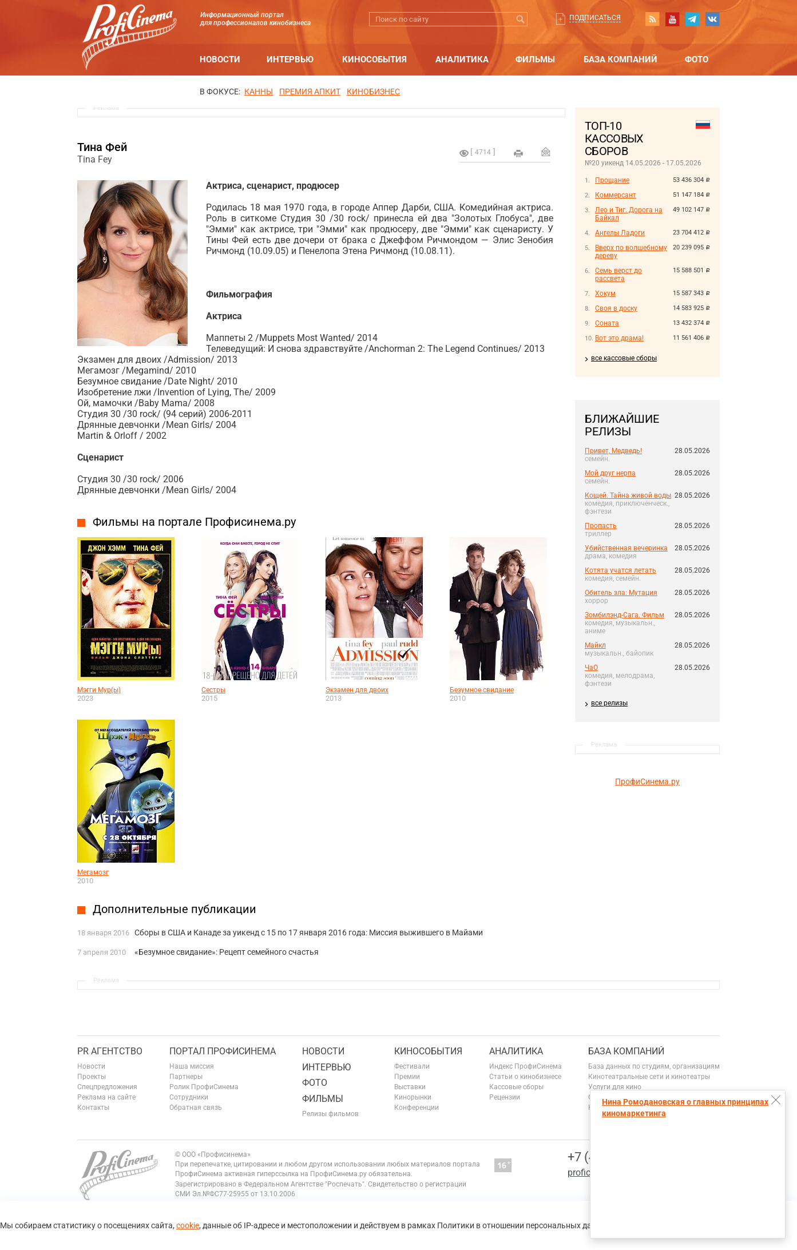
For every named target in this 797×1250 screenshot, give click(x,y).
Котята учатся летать (620, 570)
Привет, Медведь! (613, 451)
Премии (407, 1077)
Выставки (410, 1087)
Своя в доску (616, 308)
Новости (220, 59)
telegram (692, 19)
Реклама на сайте (106, 1097)
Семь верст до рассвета (618, 275)
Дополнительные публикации (174, 909)
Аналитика (462, 59)
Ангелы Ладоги (620, 233)
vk (712, 19)
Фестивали (412, 1066)
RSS (652, 19)
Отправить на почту (545, 151)
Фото (696, 59)
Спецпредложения (107, 1087)
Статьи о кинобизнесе (525, 1077)
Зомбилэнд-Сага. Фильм (624, 615)
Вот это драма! (619, 338)
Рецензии (504, 1097)
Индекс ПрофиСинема (525, 1066)
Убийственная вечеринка (626, 548)
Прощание (612, 180)
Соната (607, 323)
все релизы (609, 703)
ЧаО (591, 668)
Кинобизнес (373, 91)
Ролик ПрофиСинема (204, 1087)
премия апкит (309, 91)
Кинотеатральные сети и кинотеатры (649, 1077)
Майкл (595, 645)
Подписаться (595, 18)
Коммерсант (615, 195)
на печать (518, 153)
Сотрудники (188, 1097)
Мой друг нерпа (610, 473)
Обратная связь (195, 1108)
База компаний (620, 59)
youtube (672, 19)
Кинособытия (374, 59)
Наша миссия (191, 1066)
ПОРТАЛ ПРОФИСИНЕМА (222, 1051)
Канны (258, 91)
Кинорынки (412, 1097)
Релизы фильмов (330, 1114)
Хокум (605, 293)
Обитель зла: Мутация (621, 593)
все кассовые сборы (624, 358)
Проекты (91, 1077)
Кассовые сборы (516, 1087)
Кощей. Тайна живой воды (628, 495)
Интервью (290, 59)
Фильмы (535, 59)
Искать (520, 19)
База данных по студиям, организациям (654, 1066)
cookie (187, 1225)
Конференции (416, 1108)
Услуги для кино (614, 1087)
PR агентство (109, 1051)
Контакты (93, 1108)
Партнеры (186, 1077)
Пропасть (601, 526)
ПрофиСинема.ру (647, 781)
